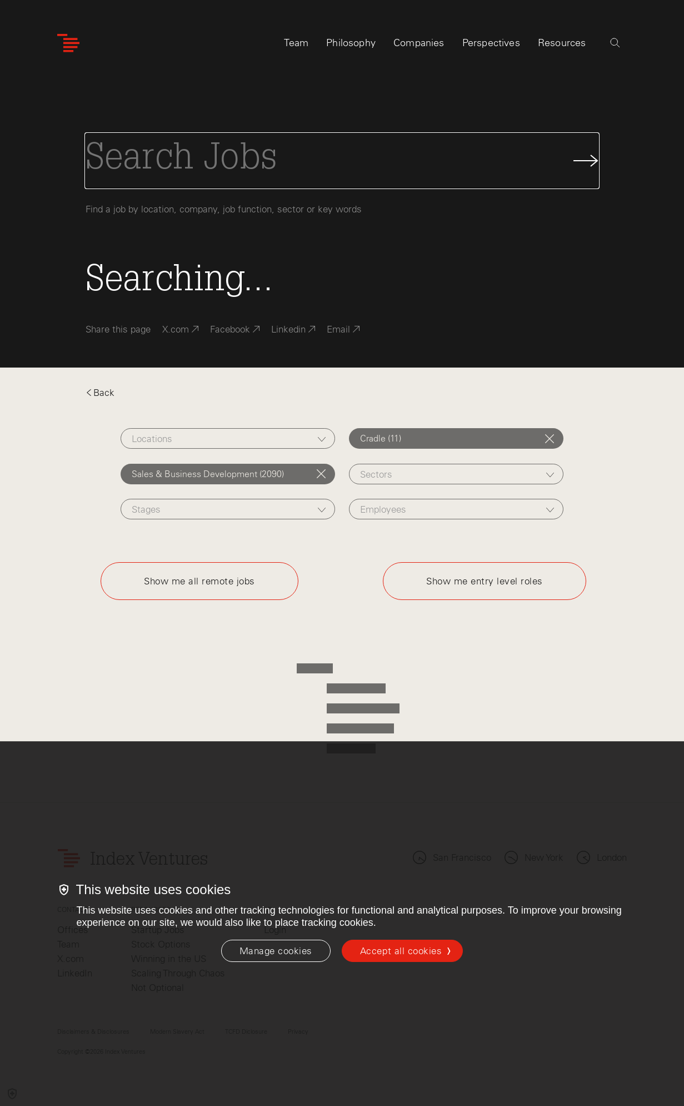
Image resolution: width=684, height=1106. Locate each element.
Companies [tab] (419, 43)
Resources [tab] (562, 43)
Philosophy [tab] (351, 43)
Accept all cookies (401, 950)
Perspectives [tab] (491, 43)
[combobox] (228, 438)
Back (100, 392)
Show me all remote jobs (199, 581)
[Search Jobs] (342, 160)
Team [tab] (296, 43)
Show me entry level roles (484, 581)
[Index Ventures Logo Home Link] (68, 43)
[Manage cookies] (276, 951)
